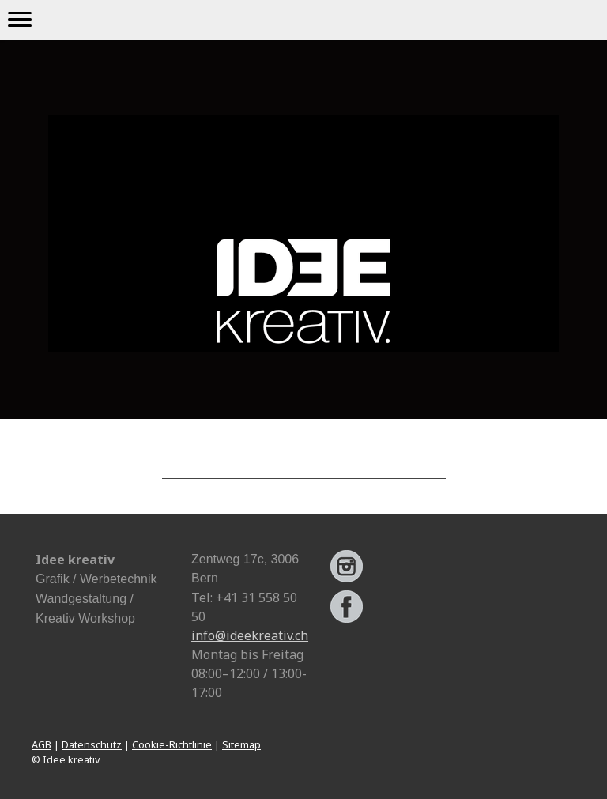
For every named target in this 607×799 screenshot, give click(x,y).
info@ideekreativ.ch (249, 635)
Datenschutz (92, 744)
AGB (41, 744)
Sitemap (241, 744)
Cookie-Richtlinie (172, 744)
